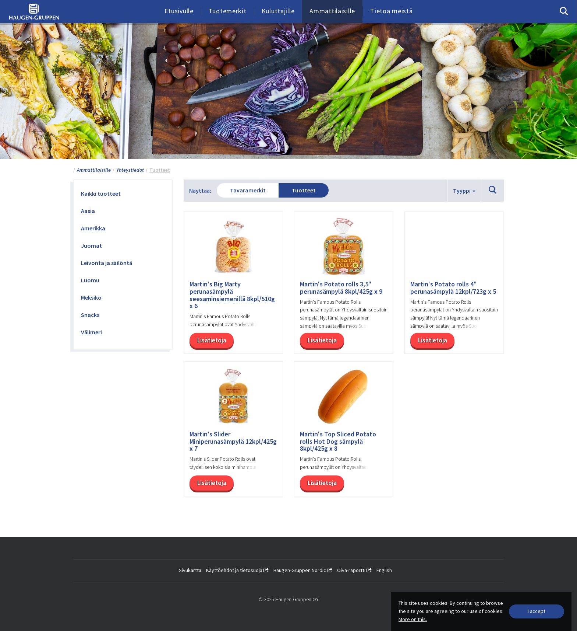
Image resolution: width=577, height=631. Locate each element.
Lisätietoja (211, 340)
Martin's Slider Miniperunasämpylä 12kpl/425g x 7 (233, 441)
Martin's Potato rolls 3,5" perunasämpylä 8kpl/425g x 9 (341, 287)
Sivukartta (190, 570)
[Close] (536, 611)
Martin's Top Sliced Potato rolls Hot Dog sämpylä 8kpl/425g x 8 (338, 441)
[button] (492, 190)
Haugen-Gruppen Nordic (302, 570)
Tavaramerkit (248, 190)
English (384, 570)
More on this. (413, 619)
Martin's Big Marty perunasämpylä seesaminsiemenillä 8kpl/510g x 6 (232, 295)
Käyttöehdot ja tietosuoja (237, 570)
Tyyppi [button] (464, 190)
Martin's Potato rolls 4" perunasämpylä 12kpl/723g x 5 (453, 287)
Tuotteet (304, 190)
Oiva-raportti (354, 570)
